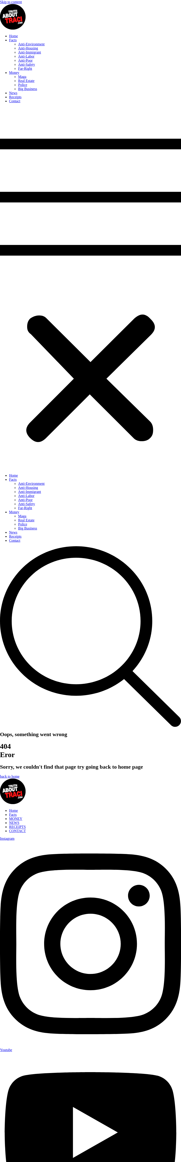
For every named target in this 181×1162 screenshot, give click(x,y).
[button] (90, 288)
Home (13, 36)
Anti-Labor (26, 56)
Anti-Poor (25, 60)
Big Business (27, 89)
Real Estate (26, 81)
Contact (14, 101)
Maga (22, 77)
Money (14, 73)
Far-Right (25, 68)
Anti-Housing (28, 48)
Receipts (15, 97)
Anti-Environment (31, 44)
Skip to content (11, 2)
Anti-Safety (26, 64)
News (13, 93)
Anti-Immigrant (29, 52)
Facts (13, 40)
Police (22, 85)
